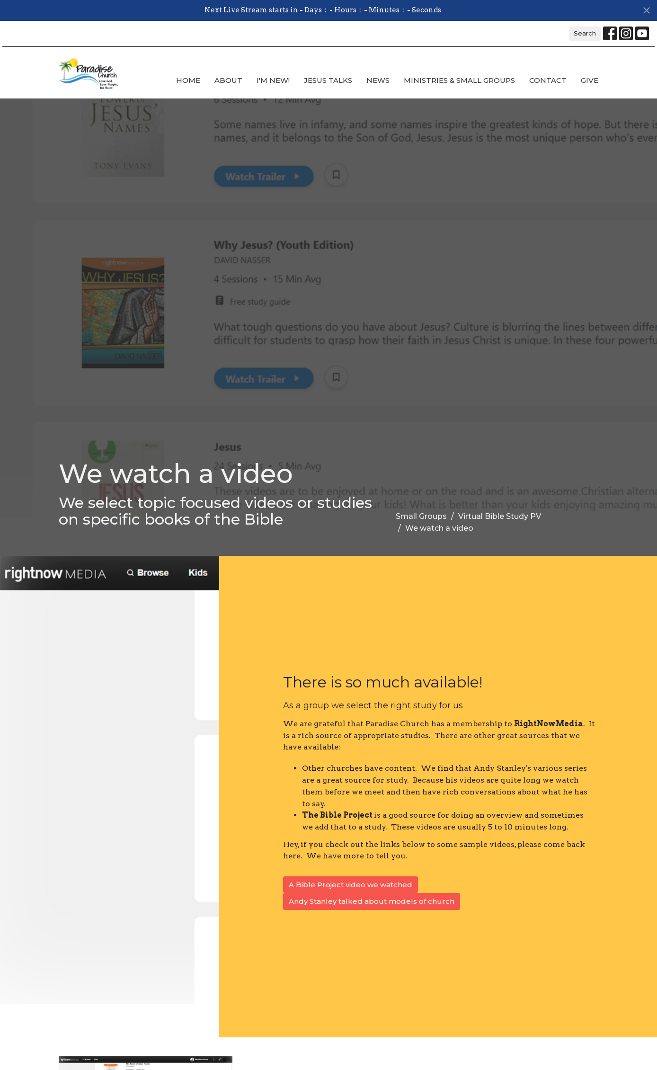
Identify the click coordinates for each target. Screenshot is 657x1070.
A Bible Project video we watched (350, 884)
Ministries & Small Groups (459, 80)
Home (188, 80)
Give (589, 80)
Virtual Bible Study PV (499, 516)
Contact (548, 80)
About (228, 80)
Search (585, 33)
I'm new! (273, 80)
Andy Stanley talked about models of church (371, 901)
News (378, 80)
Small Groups (421, 516)
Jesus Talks (328, 80)
